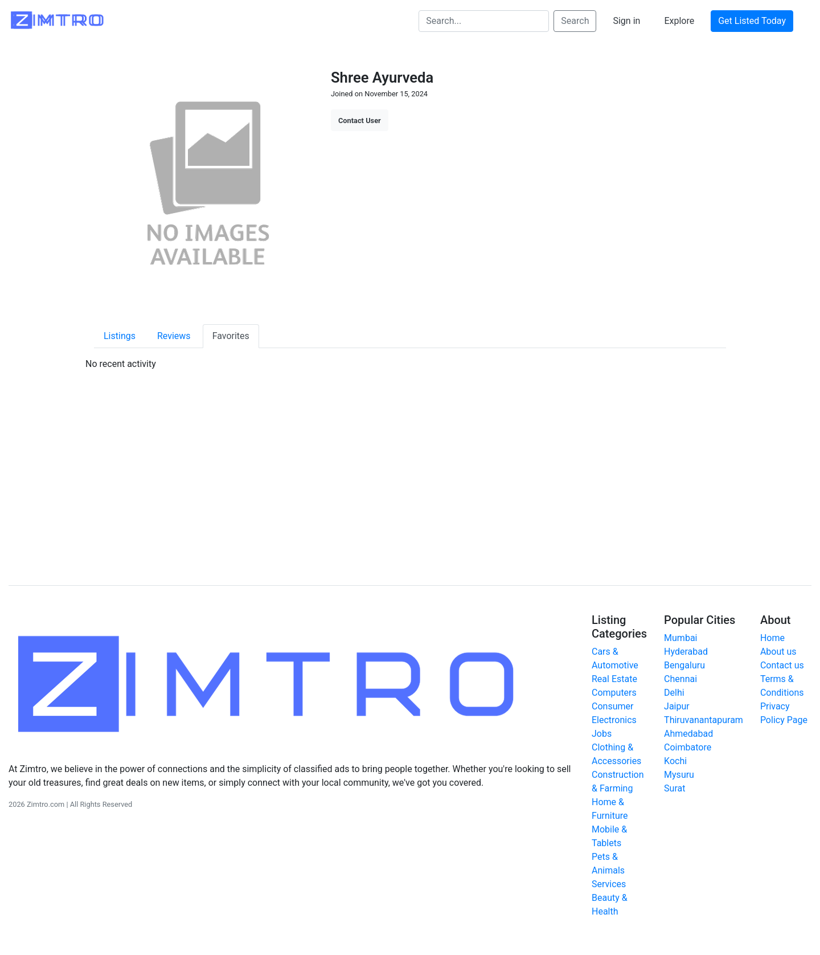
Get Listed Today (752, 20)
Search (575, 20)
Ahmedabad (688, 733)
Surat (674, 788)
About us (778, 651)
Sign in (626, 20)
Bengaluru (684, 665)
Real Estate (614, 679)
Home (772, 637)
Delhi (674, 692)
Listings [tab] (120, 335)
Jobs (602, 733)
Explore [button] (679, 20)
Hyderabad (686, 651)
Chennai (680, 679)
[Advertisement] (410, 478)
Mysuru (679, 774)
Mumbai (680, 637)
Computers (614, 692)
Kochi (675, 761)
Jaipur (677, 706)
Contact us (782, 665)
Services (609, 884)
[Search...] (484, 21)
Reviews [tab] (174, 335)
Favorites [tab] (230, 335)
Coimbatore (687, 747)
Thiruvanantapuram (703, 720)
